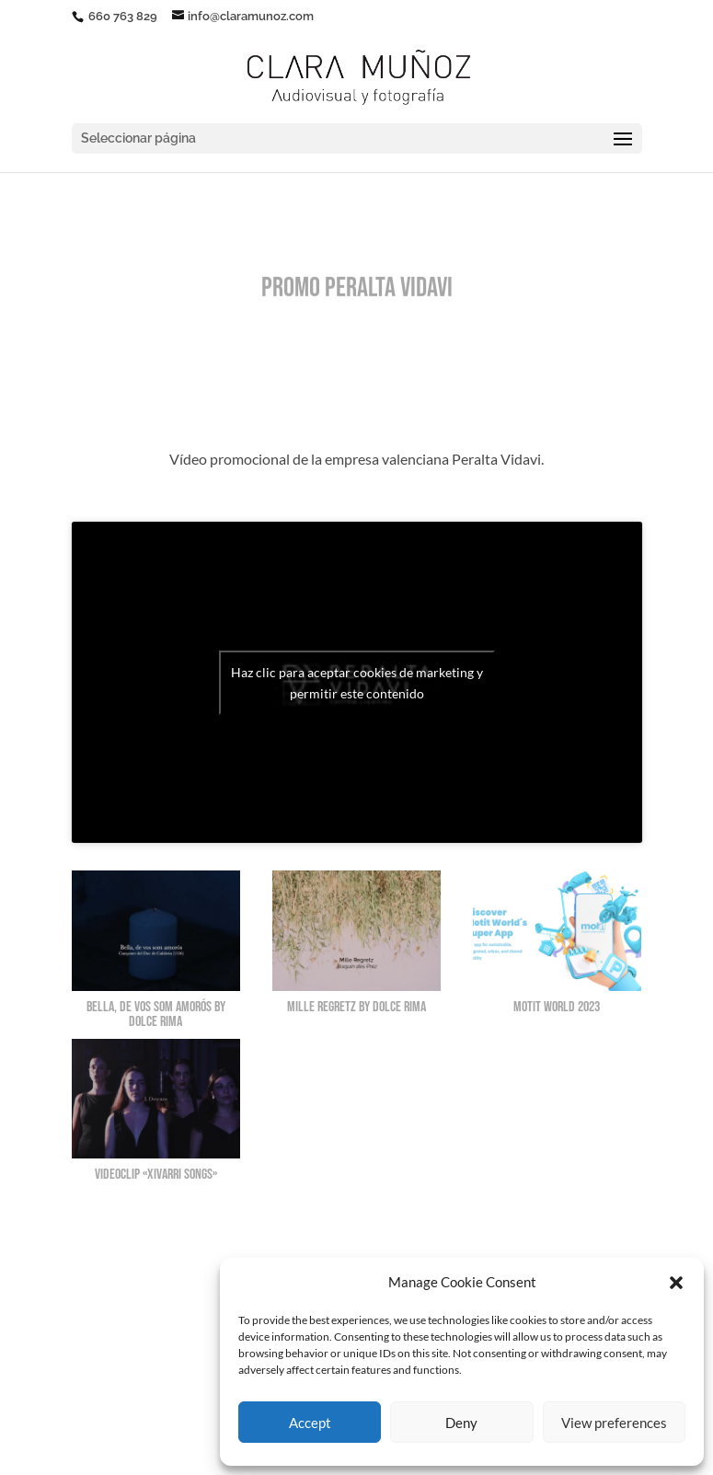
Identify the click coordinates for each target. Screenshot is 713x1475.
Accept (310, 1422)
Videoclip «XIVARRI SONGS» (156, 1174)
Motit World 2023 (556, 1007)
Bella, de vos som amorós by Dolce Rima (155, 1014)
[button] (676, 1282)
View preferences (614, 1422)
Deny (461, 1422)
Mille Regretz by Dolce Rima (356, 1007)
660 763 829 (121, 16)
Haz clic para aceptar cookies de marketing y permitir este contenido (357, 682)
